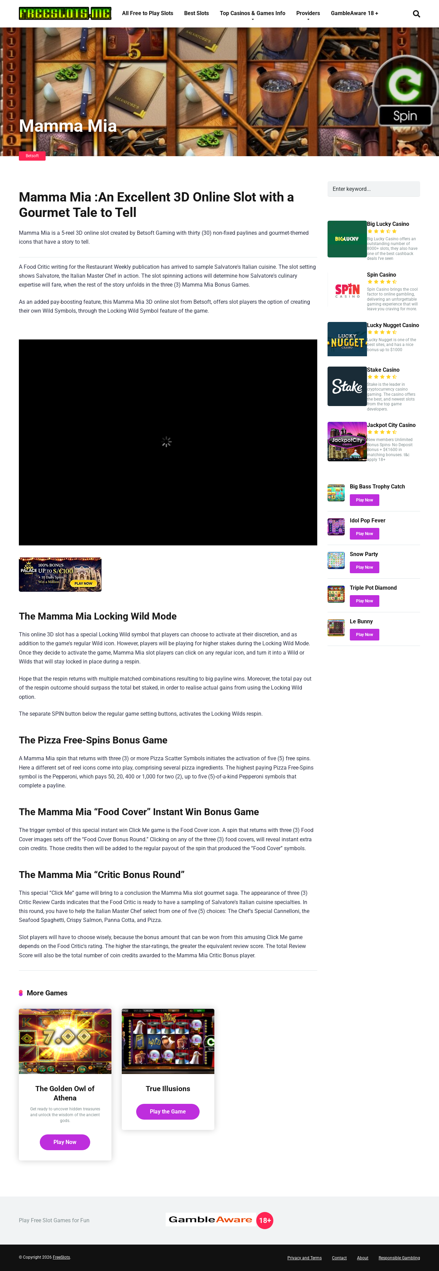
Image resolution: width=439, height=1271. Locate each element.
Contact (339, 1258)
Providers (308, 13)
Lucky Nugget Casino (393, 325)
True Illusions (168, 1088)
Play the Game (168, 1111)
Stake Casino (383, 370)
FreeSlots (61, 1257)
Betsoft (32, 155)
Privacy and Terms (304, 1258)
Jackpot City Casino (391, 425)
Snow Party (364, 554)
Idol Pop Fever (367, 520)
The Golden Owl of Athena (65, 1093)
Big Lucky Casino (388, 224)
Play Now (65, 1142)
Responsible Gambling (399, 1258)
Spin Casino (381, 274)
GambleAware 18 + (354, 13)
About (362, 1258)
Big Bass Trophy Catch (377, 486)
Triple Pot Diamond (373, 588)
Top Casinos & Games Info (252, 13)
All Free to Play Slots (147, 13)
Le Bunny (361, 621)
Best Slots (196, 13)
